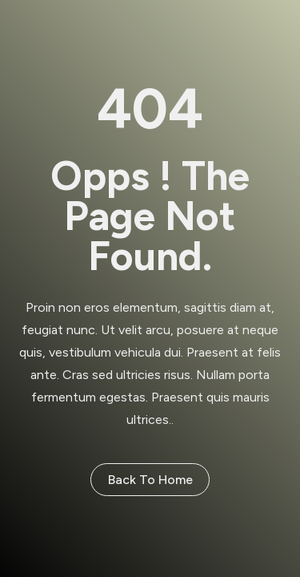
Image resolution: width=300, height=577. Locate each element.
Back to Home (150, 479)
